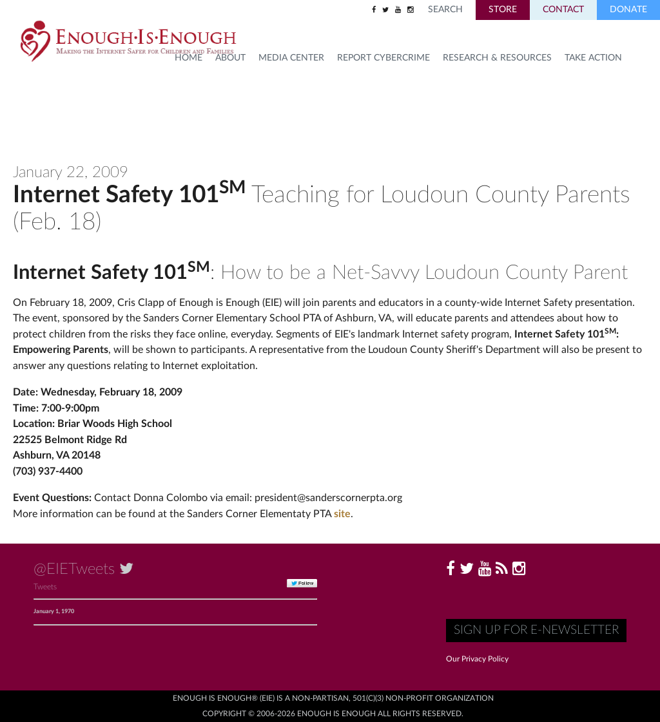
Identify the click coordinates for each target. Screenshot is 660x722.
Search (445, 9)
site (342, 514)
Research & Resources (497, 57)
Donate (628, 9)
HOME (188, 57)
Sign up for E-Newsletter (536, 630)
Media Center (291, 57)
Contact (563, 9)
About (230, 57)
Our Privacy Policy (477, 659)
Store (503, 9)
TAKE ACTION (593, 57)
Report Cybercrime (383, 57)
